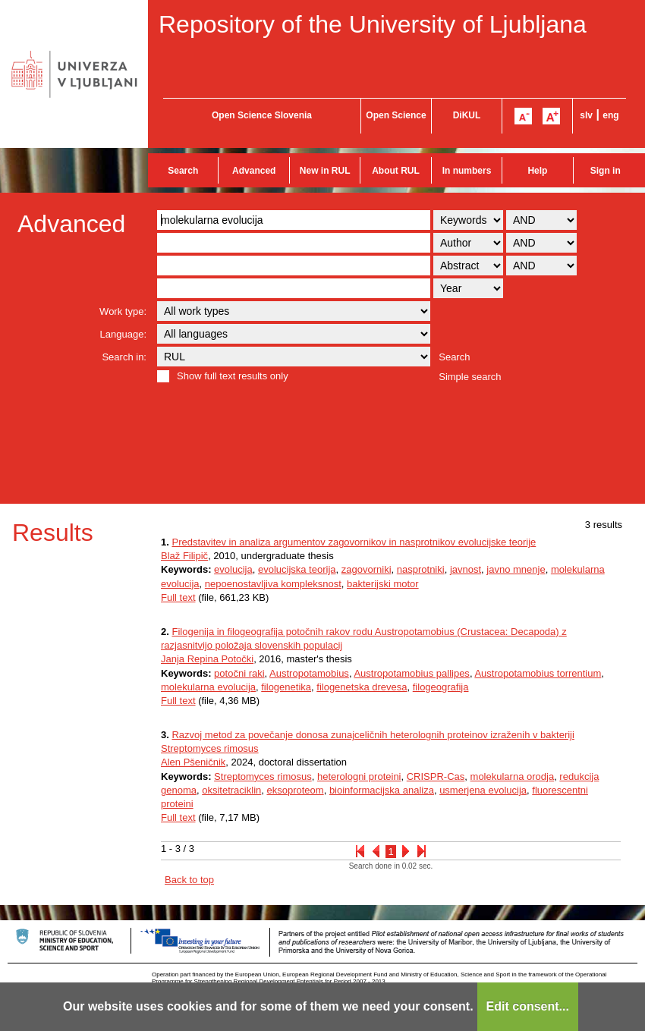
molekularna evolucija (208, 687)
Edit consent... (527, 1006)
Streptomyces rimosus (263, 776)
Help (537, 170)
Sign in (605, 170)
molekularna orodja (512, 776)
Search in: (124, 357)
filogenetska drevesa (361, 687)
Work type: (122, 311)
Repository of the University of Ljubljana (373, 24)
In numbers (467, 170)
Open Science (396, 115)
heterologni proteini (359, 776)
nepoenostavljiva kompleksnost (273, 583)
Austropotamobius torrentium (537, 673)
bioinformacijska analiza (381, 790)
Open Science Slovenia (262, 115)
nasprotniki (421, 569)
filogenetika (286, 687)
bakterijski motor (383, 583)
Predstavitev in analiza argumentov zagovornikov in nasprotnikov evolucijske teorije (353, 542)
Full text (178, 597)
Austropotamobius (309, 673)
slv (586, 115)
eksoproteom (294, 790)
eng (610, 115)
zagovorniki (366, 569)
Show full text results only (232, 376)
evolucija (233, 569)
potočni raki (239, 673)
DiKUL (467, 115)
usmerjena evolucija (483, 790)
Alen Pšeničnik (193, 762)
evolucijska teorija (297, 569)
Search (183, 170)
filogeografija (441, 687)
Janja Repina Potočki (207, 659)
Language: (123, 334)
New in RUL (325, 170)
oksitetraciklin (231, 790)
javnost (465, 569)
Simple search (470, 376)
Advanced (253, 170)
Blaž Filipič (184, 555)
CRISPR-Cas (436, 776)
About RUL (396, 170)
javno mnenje (515, 569)
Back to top (189, 879)
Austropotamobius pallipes (411, 673)
